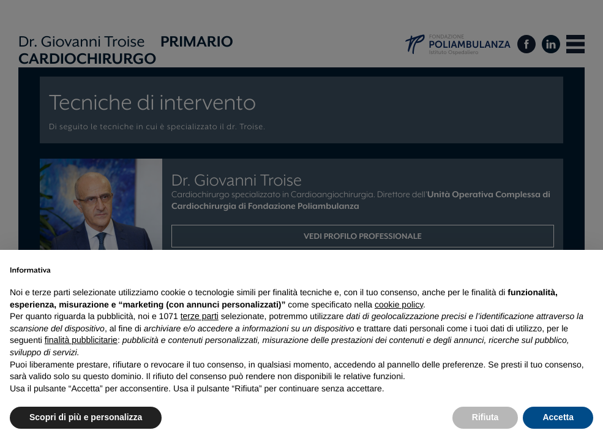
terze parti (200, 316)
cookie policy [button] (399, 304)
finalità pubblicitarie (81, 340)
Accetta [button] (558, 417)
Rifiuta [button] (485, 417)
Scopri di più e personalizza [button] (85, 417)
